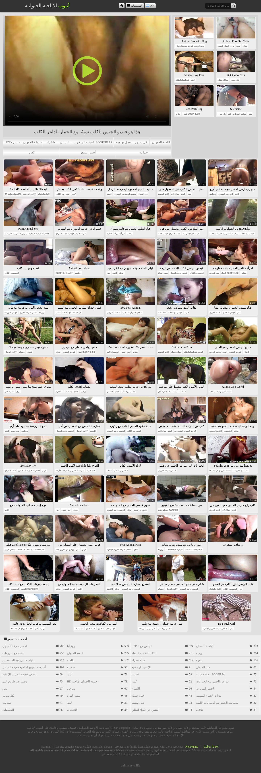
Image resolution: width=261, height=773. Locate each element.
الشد (7, 431)
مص (189, 194)
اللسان (64, 142)
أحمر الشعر (88, 152)
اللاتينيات (72, 709)
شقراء (50, 142)
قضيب (29, 352)
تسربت (6, 702)
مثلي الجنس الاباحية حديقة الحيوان (190, 46)
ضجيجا (117, 312)
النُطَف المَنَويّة (43, 194)
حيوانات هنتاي (223, 80)
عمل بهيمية (123, 142)
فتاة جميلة (91, 470)
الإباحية (110, 589)
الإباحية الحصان (75, 312)
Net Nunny (191, 746)
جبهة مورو (15, 431)
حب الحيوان (143, 194)
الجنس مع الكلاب (63, 194)
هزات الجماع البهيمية (226, 46)
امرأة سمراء (119, 234)
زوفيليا (121, 273)
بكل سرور (141, 142)
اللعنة (109, 194)
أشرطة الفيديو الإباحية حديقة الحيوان (71, 234)
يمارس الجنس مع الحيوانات (125, 194)
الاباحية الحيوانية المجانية (39, 234)
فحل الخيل (162, 392)
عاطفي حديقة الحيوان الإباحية (119, 549)
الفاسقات (162, 312)
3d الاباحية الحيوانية (13, 194)
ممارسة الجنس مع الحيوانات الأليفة (223, 234)
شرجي (110, 312)
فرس (44, 470)
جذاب (144, 152)
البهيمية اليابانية (113, 352)
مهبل (250, 114)
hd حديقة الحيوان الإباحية (220, 470)
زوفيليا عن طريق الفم (237, 114)
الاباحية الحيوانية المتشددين (185, 431)
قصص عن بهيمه (140, 510)
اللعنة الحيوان (161, 142)
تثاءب (58, 312)
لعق (108, 273)
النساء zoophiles (191, 114)
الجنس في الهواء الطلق (185, 80)
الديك (186, 312)
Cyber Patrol (211, 746)
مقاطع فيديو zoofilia (168, 510)
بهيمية (42, 629)
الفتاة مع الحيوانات (225, 194)
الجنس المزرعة (11, 312)
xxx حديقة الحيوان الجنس (24, 142)
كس (32, 152)
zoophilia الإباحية (64, 273)
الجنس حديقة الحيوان (178, 273)
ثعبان (238, 46)
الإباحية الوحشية (29, 194)
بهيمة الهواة (163, 273)
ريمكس (212, 194)
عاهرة (109, 234)
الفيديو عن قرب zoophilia (92, 142)
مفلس (129, 234)
